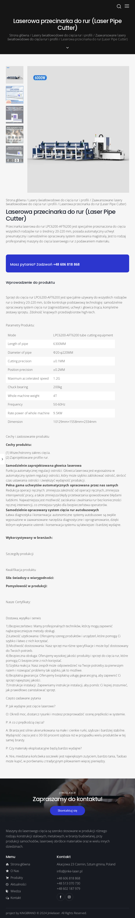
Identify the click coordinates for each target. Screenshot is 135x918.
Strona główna (19, 35)
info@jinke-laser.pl (70, 871)
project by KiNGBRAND (21, 913)
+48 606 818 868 (66, 264)
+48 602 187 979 (68, 888)
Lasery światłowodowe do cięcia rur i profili (62, 35)
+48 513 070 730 (68, 883)
